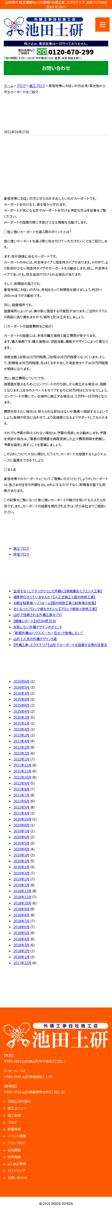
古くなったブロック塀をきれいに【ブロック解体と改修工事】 (55, 608)
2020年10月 (22, 819)
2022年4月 (21, 741)
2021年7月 (21, 795)
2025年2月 (21, 717)
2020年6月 (21, 837)
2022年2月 (21, 753)
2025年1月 (21, 723)
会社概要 (14, 1150)
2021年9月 (21, 783)
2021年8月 (21, 789)
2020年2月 (21, 861)
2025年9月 (21, 699)
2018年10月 (22, 903)
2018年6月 (21, 926)
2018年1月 (21, 956)
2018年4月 (21, 939)
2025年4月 (21, 711)
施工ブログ (21, 548)
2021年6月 (21, 801)
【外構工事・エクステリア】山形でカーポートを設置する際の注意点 (60, 644)
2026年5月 (21, 687)
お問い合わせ (56, 67)
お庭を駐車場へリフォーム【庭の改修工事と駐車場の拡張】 (54, 602)
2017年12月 (22, 962)
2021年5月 (21, 807)
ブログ (12, 1122)
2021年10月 (22, 777)
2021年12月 (22, 765)
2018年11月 (22, 896)
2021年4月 (21, 813)
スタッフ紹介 (17, 1142)
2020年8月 (21, 825)
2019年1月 (21, 885)
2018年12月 (22, 891)
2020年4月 (21, 849)
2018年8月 (21, 915)
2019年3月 (21, 873)
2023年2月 (21, 735)
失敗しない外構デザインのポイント (37, 626)
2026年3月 (21, 693)
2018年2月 (21, 950)
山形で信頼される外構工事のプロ (37, 614)
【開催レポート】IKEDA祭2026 (34, 621)
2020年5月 (21, 843)
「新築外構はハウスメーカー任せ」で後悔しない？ (48, 632)
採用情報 (14, 1156)
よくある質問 (17, 1163)
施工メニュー (17, 1108)
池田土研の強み (19, 1101)
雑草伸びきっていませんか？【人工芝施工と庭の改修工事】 (54, 596)
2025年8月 (21, 705)
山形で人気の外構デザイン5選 (35, 638)
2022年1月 (21, 759)
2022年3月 (21, 747)
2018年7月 (21, 920)
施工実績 (14, 1115)
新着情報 (14, 1129)
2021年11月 (22, 771)
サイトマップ (16, 1170)
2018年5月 (21, 932)
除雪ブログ (21, 554)
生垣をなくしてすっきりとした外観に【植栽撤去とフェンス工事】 (57, 591)
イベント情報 (17, 1136)
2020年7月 (21, 831)
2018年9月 (21, 909)
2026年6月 (21, 681)
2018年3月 (21, 945)
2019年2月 (21, 879)
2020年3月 (21, 855)
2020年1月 (21, 866)
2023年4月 (21, 729)
